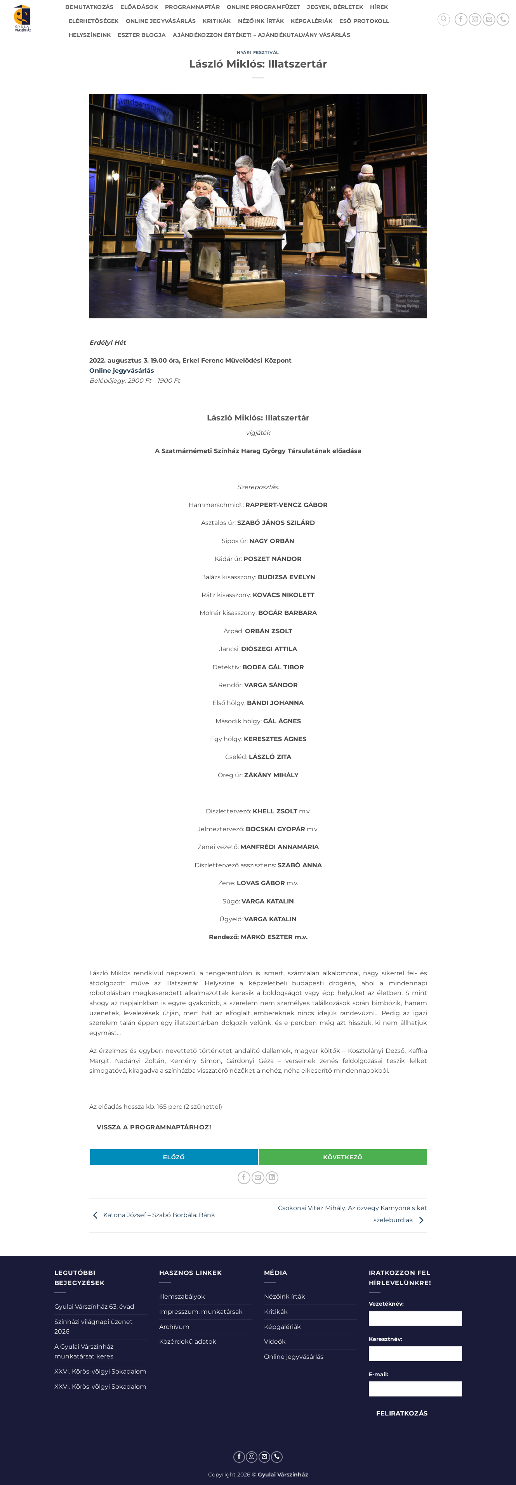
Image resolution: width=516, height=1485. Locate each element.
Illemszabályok (182, 1296)
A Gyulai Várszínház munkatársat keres (83, 1351)
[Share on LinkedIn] (272, 1177)
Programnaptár (192, 6)
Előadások (139, 6)
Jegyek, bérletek (335, 6)
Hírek (379, 6)
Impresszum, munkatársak (201, 1311)
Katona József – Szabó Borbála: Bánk (152, 1215)
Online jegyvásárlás (161, 20)
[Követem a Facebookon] (461, 19)
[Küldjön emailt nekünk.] (489, 19)
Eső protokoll (364, 20)
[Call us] (503, 19)
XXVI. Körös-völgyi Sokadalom (100, 1371)
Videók (275, 1341)
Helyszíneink (90, 34)
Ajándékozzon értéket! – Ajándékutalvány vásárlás (261, 34)
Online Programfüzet (263, 6)
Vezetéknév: (386, 1303)
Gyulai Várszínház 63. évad (94, 1306)
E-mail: (378, 1374)
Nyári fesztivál (258, 52)
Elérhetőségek (94, 20)
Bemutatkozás (89, 6)
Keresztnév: (385, 1339)
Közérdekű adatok (187, 1341)
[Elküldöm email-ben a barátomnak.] (258, 1177)
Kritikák (217, 20)
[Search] (444, 19)
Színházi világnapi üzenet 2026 (93, 1327)
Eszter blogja (142, 34)
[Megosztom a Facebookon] (244, 1177)
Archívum (174, 1326)
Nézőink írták (261, 20)
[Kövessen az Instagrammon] (475, 19)
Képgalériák (311, 20)
